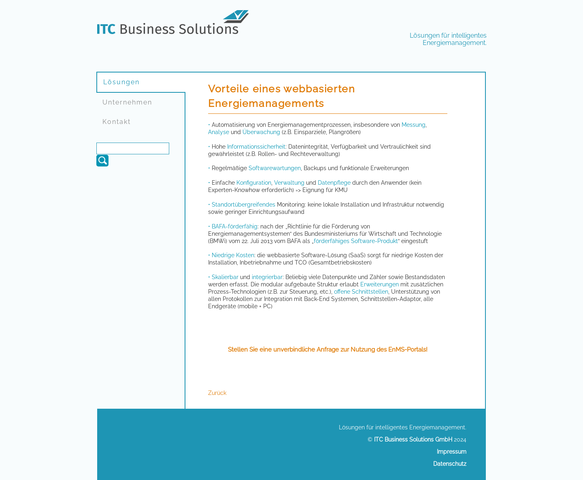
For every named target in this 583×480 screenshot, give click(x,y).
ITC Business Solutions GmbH (413, 439)
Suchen (102, 160)
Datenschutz (449, 464)
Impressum (451, 451)
